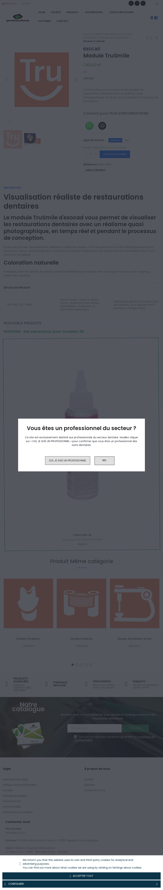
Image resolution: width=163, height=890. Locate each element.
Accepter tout (81, 876)
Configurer (81, 884)
